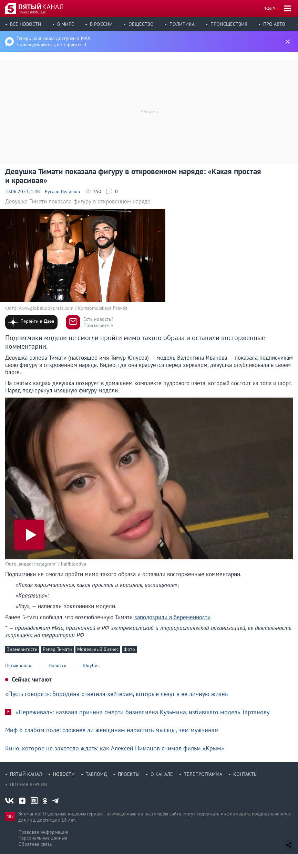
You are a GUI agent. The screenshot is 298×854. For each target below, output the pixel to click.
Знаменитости (22, 649)
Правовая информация (43, 832)
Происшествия (228, 24)
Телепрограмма (203, 774)
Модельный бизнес (98, 649)
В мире (65, 24)
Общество (141, 24)
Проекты (129, 774)
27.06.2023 (17, 191)
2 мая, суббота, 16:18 (32, 12)
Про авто (274, 24)
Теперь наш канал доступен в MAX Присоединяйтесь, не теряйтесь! (54, 41)
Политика (182, 24)
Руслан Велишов (62, 191)
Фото (129, 649)
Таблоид (96, 774)
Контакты (245, 774)
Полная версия (28, 784)
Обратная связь (35, 844)
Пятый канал (26, 774)
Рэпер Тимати (57, 649)
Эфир (269, 8)
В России (101, 24)
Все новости (25, 24)
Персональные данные (42, 838)
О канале (162, 774)
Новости (64, 774)
